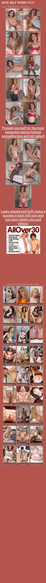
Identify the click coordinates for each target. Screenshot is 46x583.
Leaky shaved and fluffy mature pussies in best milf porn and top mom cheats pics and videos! (23, 217)
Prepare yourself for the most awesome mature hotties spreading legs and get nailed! (23, 132)
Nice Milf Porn (18, 2)
